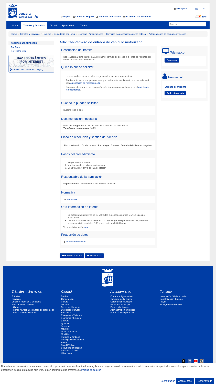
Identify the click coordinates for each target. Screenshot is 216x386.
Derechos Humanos (71, 307)
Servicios (16, 299)
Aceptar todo (185, 381)
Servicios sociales (70, 350)
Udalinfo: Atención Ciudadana (26, 301)
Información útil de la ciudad (173, 296)
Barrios (64, 296)
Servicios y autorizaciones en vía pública (126, 34)
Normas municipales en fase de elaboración (33, 310)
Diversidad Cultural (70, 310)
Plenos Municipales (120, 307)
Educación (66, 312)
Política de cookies (91, 370)
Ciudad (53, 25)
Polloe (64, 342)
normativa (72, 199)
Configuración (167, 381)
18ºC (200, 16)
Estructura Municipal (121, 304)
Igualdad (65, 323)
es (204, 8)
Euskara (65, 320)
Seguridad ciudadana (71, 348)
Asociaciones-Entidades (24, 43)
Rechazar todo (204, 381)
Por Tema (15, 47)
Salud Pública (68, 345)
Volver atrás (94, 255)
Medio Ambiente (69, 331)
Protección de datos (76, 241)
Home (15, 25)
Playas (163, 301)
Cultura (64, 301)
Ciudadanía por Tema (64, 34)
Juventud (65, 326)
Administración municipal (123, 310)
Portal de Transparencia (122, 312)
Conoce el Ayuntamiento (122, 296)
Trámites (46, 34)
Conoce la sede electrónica (25, 312)
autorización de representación (85, 83)
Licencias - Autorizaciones (90, 34)
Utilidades (16, 307)
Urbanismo (66, 353)
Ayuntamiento (68, 25)
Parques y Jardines (70, 337)
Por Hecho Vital (18, 51)
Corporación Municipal (121, 301)
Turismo (84, 25)
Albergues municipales (171, 304)
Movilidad (65, 334)
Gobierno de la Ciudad (122, 299)
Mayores (65, 329)
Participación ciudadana (72, 339)
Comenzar (172, 60)
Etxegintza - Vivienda (71, 315)
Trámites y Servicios (34, 25)
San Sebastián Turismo (171, 299)
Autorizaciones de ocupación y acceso (167, 34)
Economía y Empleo (71, 318)
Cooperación (67, 299)
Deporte (65, 304)
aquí (85, 227)
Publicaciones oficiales (23, 304)
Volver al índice (72, 255)
